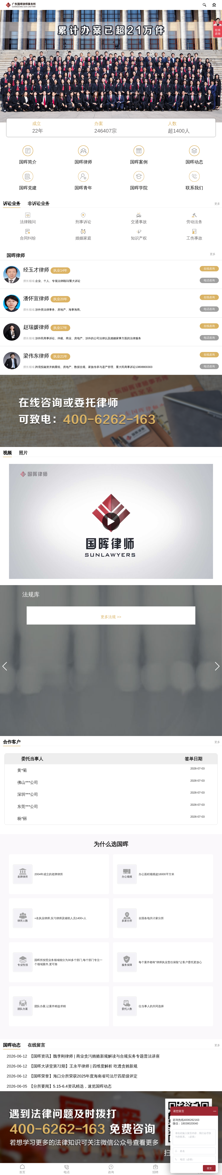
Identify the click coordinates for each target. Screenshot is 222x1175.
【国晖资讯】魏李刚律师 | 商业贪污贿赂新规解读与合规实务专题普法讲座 (94, 1056)
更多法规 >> (111, 617)
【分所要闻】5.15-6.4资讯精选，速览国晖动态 (70, 1086)
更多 (217, 203)
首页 (22, 1168)
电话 (67, 1168)
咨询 (111, 1168)
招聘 (155, 1168)
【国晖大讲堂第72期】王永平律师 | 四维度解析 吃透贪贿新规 (83, 1066)
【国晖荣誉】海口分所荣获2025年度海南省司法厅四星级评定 (83, 1076)
